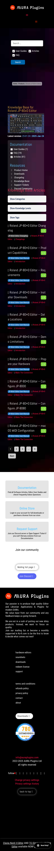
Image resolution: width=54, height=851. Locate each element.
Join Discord (25, 576)
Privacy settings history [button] (27, 783)
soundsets (20, 657)
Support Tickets (21, 185)
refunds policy (22, 688)
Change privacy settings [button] (27, 780)
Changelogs (20, 239)
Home (15, 84)
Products (21, 84)
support (19, 671)
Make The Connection (24, 372)
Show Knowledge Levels (20, 208)
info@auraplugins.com (27, 757)
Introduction (20, 261)
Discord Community (23, 188)
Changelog (19, 177)
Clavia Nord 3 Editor (13, 843)
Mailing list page (25, 567)
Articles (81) (19, 156)
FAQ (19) (18, 153)
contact (19, 698)
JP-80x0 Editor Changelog (18, 236)
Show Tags (14, 217)
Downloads (19, 173)
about (18, 702)
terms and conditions (25, 683)
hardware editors (23, 652)
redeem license (22, 666)
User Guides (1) (21, 149)
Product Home (21, 170)
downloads (21, 662)
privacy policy (22, 693)
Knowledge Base (21, 181)
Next (12, 456)
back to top (25, 791)
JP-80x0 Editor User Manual (18, 258)
